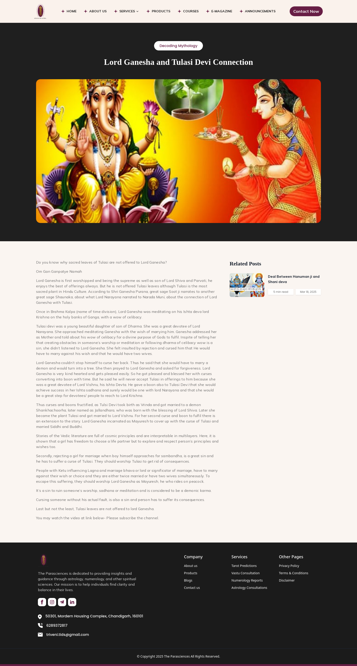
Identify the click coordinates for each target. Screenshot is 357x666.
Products (190, 573)
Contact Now (306, 11)
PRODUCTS (161, 11)
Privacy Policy (289, 566)
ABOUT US (98, 11)
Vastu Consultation (245, 573)
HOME (71, 11)
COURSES (191, 11)
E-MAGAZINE (221, 11)
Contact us (192, 587)
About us (190, 566)
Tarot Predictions (244, 566)
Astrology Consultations (249, 587)
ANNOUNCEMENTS (260, 11)
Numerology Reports (247, 580)
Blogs (188, 580)
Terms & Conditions (293, 573)
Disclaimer (287, 580)
